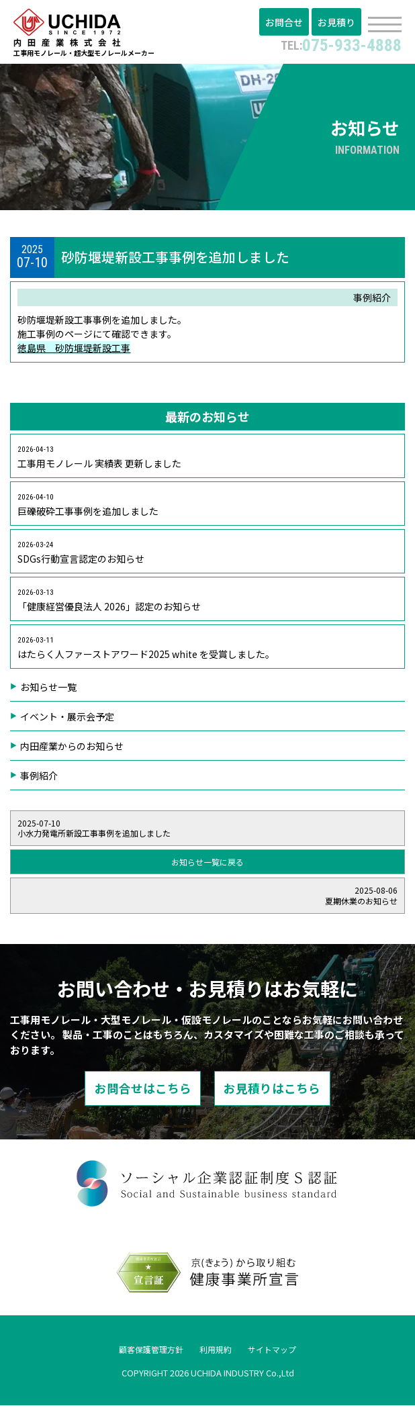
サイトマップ (280, 1356)
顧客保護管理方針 (144, 1356)
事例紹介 (39, 779)
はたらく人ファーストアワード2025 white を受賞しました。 (146, 652)
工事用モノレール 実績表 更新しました (99, 461)
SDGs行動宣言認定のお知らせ (80, 557)
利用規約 (217, 1356)
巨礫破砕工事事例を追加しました (87, 509)
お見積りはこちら (285, 1094)
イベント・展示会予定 (67, 720)
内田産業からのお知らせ (72, 750)
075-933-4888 (336, 44)
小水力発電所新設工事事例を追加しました (207, 832)
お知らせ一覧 (48, 691)
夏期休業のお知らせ (207, 900)
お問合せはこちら (129, 1094)
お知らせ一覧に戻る (207, 866)
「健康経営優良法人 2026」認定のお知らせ (109, 604)
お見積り (338, 23)
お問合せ (288, 23)
